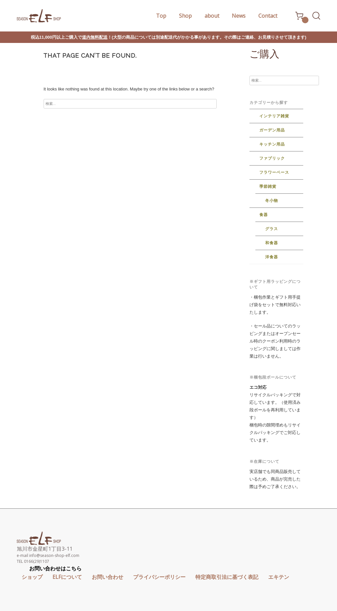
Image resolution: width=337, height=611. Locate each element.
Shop (185, 15)
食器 (263, 214)
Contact (267, 15)
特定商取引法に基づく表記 (226, 577)
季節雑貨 (267, 186)
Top (161, 15)
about (212, 15)
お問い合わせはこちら (55, 568)
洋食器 (271, 257)
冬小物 (271, 200)
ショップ (32, 577)
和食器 (271, 243)
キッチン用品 (272, 144)
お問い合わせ (107, 577)
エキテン (278, 577)
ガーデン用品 (272, 130)
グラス (271, 229)
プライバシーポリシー (159, 577)
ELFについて (67, 577)
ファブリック (272, 158)
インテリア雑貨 (274, 116)
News (239, 15)
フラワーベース (274, 172)
